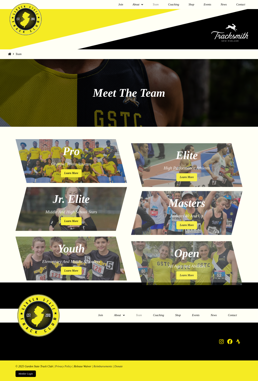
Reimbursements (103, 366)
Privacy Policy (63, 366)
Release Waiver (82, 366)
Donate (118, 366)
